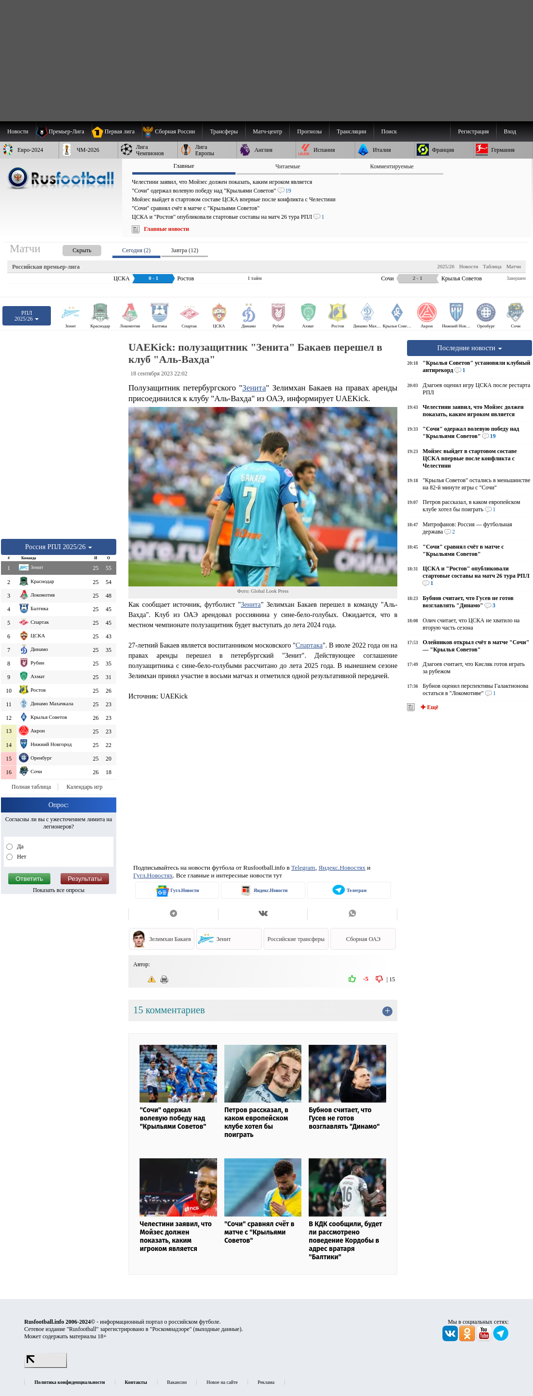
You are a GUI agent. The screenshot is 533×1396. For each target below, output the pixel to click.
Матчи (513, 266)
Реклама (266, 1382)
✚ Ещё (428, 707)
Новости (468, 266)
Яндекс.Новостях (341, 867)
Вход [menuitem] (510, 131)
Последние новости (469, 348)
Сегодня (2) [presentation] (136, 250)
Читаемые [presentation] (287, 166)
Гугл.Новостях (153, 875)
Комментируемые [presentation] (392, 166)
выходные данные (217, 1329)
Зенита (254, 387)
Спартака (309, 645)
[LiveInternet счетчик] (45, 1366)
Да (20, 846)
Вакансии (177, 1382)
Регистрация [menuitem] (473, 131)
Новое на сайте (221, 1382)
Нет (21, 856)
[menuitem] (172, 131)
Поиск (389, 131)
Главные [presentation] (183, 165)
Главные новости (166, 229)
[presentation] (72, 249)
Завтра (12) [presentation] (184, 250)
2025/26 (445, 266)
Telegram (303, 867)
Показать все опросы (59, 890)
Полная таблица (31, 786)
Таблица (492, 266)
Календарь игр (84, 786)
